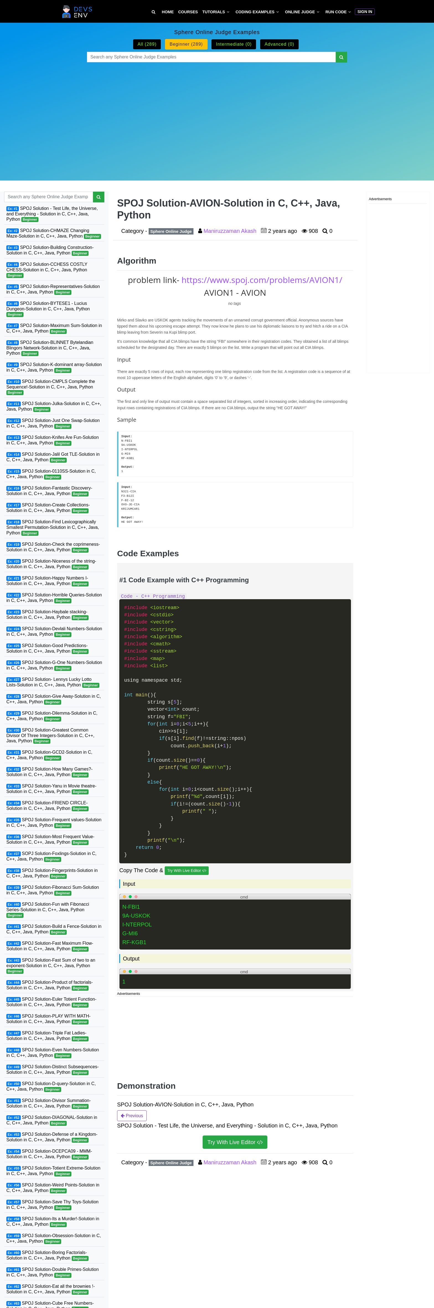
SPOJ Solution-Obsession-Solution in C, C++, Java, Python (53, 1238)
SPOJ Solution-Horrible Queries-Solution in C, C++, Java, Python (54, 598)
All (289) (147, 44)
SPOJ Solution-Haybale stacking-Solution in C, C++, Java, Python (47, 614)
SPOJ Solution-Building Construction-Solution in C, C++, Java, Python (50, 250)
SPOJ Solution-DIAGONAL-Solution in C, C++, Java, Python (51, 1120)
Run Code (336, 12)
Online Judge (300, 12)
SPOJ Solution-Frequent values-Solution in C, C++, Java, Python (53, 822)
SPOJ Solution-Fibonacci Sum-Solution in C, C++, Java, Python (52, 890)
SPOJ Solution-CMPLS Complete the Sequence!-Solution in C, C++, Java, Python (50, 387)
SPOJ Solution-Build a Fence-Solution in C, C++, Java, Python (53, 929)
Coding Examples (255, 12)
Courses (188, 12)
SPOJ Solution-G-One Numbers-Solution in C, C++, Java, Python (54, 665)
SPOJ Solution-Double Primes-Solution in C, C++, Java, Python (52, 1272)
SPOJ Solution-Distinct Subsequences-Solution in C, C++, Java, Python (52, 1069)
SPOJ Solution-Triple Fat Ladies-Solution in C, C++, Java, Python (47, 1036)
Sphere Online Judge (171, 231)
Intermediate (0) (234, 44)
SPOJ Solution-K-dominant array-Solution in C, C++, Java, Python (54, 367)
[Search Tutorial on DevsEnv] (153, 12)
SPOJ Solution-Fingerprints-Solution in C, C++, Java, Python (52, 873)
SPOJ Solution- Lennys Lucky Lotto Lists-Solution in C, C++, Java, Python (52, 682)
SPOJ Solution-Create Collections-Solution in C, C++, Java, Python (48, 508)
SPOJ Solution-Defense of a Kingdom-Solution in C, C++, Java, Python (51, 1137)
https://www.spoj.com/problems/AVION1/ (262, 279)
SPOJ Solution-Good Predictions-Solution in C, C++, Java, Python (47, 648)
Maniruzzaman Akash (230, 231)
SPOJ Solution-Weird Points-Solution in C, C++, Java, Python (52, 1188)
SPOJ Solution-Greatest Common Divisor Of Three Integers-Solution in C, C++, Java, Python (50, 736)
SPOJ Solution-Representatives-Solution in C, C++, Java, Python (53, 289)
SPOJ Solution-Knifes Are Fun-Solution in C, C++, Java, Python (52, 440)
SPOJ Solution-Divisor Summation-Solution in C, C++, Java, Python (48, 1103)
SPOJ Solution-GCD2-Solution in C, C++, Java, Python (49, 755)
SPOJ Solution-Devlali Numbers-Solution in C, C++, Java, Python (54, 631)
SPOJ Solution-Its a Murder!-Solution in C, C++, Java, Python (52, 1221)
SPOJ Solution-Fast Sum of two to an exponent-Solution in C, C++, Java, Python (50, 966)
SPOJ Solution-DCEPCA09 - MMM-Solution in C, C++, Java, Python (49, 1154)
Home (168, 12)
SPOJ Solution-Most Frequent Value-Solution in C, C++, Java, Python (50, 839)
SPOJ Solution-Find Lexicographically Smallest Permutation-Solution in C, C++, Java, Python (52, 527)
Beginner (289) (186, 44)
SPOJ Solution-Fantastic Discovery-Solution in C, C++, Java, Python (49, 491)
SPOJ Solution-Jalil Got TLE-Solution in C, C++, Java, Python (53, 457)
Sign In (364, 11)
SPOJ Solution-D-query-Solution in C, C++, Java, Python (51, 1086)
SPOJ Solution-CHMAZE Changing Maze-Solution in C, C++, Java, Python (53, 233)
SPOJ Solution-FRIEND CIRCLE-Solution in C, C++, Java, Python (47, 805)
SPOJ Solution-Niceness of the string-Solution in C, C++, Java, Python (51, 564)
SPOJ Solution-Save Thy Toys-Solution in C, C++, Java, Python (52, 1204)
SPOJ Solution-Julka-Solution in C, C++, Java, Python (53, 406)
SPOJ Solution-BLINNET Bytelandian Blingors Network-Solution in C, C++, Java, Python (49, 348)
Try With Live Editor (186, 871)
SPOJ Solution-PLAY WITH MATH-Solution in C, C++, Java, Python (48, 1019)
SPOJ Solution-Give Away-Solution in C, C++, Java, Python (53, 699)
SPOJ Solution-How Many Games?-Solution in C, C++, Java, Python (49, 772)
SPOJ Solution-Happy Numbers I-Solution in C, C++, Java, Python (47, 581)
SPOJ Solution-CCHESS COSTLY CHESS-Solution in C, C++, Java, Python (46, 270)
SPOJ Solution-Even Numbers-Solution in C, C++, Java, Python (52, 1052)
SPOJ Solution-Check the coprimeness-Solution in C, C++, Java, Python (53, 547)
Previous (132, 1115)
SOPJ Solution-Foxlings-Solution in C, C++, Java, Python (51, 856)
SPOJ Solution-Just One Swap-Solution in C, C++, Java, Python (53, 423)
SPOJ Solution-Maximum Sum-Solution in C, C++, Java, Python (54, 328)
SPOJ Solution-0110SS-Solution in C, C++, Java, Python (51, 474)
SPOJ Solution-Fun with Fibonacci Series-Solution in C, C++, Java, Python (47, 910)
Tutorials (213, 12)
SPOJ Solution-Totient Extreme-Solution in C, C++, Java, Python (53, 1171)
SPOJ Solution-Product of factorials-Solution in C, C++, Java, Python (49, 985)
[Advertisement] (217, 114)
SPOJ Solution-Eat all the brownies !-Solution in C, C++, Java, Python (50, 1289)
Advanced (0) (279, 44)
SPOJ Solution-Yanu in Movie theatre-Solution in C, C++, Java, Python (51, 789)
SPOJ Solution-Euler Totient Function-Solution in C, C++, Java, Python (51, 1002)
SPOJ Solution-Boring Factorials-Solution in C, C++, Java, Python (47, 1255)
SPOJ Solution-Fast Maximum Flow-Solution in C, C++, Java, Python (49, 946)
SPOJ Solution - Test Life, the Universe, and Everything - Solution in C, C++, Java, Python (52, 214)
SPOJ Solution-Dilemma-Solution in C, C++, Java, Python (51, 716)
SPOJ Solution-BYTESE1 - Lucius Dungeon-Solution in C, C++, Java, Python (48, 309)
